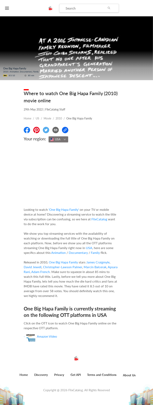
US (37, 118)
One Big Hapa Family (63, 262)
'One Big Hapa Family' (64, 209)
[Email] (55, 130)
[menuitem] (23, 377)
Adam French (40, 272)
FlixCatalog (99, 219)
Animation (58, 252)
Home (27, 118)
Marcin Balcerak (95, 267)
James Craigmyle (98, 262)
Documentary (78, 252)
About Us (129, 375)
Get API (76, 374)
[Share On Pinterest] (36, 130)
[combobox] (58, 139)
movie (47, 118)
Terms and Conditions (102, 374)
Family (95, 252)
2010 (59, 118)
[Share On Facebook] (27, 130)
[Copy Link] (65, 130)
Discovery (41, 374)
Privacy (59, 374)
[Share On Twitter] (46, 130)
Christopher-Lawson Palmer (62, 267)
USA (89, 248)
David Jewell (32, 267)
